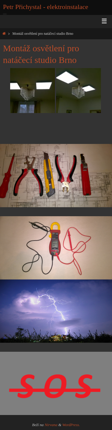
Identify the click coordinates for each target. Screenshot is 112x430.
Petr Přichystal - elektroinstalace (45, 6)
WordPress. (71, 425)
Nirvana (51, 425)
